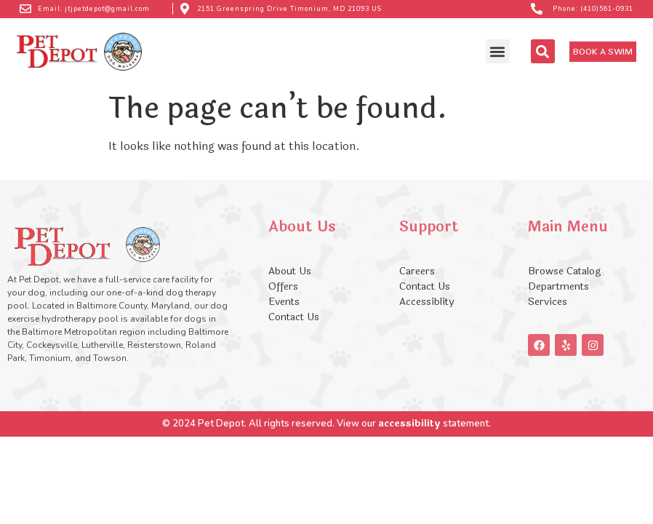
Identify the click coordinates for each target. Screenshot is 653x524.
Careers (417, 271)
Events (284, 301)
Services (547, 301)
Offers (284, 286)
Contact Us (293, 317)
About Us (289, 271)
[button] (498, 51)
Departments (558, 286)
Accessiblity (426, 301)
